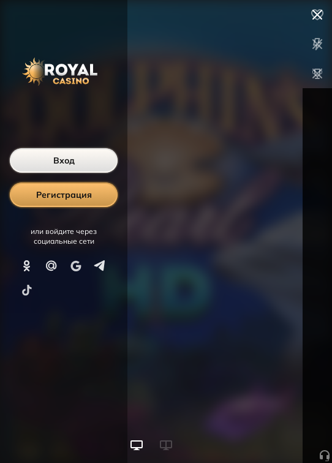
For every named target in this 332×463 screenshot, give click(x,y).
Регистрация (64, 194)
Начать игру (239, 431)
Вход (64, 160)
